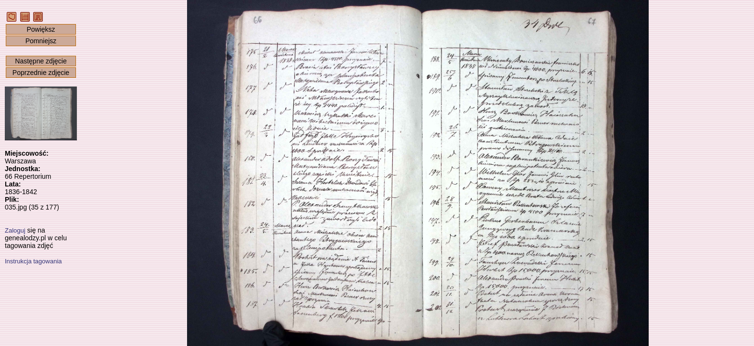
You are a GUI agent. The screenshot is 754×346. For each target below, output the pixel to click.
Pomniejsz (41, 41)
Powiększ (40, 29)
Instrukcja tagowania (33, 261)
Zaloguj (15, 230)
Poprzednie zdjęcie (41, 72)
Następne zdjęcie (40, 61)
